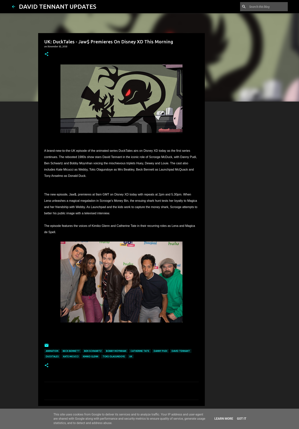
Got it (241, 418)
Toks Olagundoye (114, 356)
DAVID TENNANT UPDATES (57, 6)
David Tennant (181, 351)
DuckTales (52, 356)
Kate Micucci (71, 356)
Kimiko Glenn (90, 356)
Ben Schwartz (93, 351)
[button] (46, 54)
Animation (52, 351)
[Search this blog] (268, 6)
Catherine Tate (140, 351)
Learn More (223, 418)
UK (130, 356)
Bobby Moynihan (116, 351)
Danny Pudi (160, 351)
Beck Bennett (71, 351)
